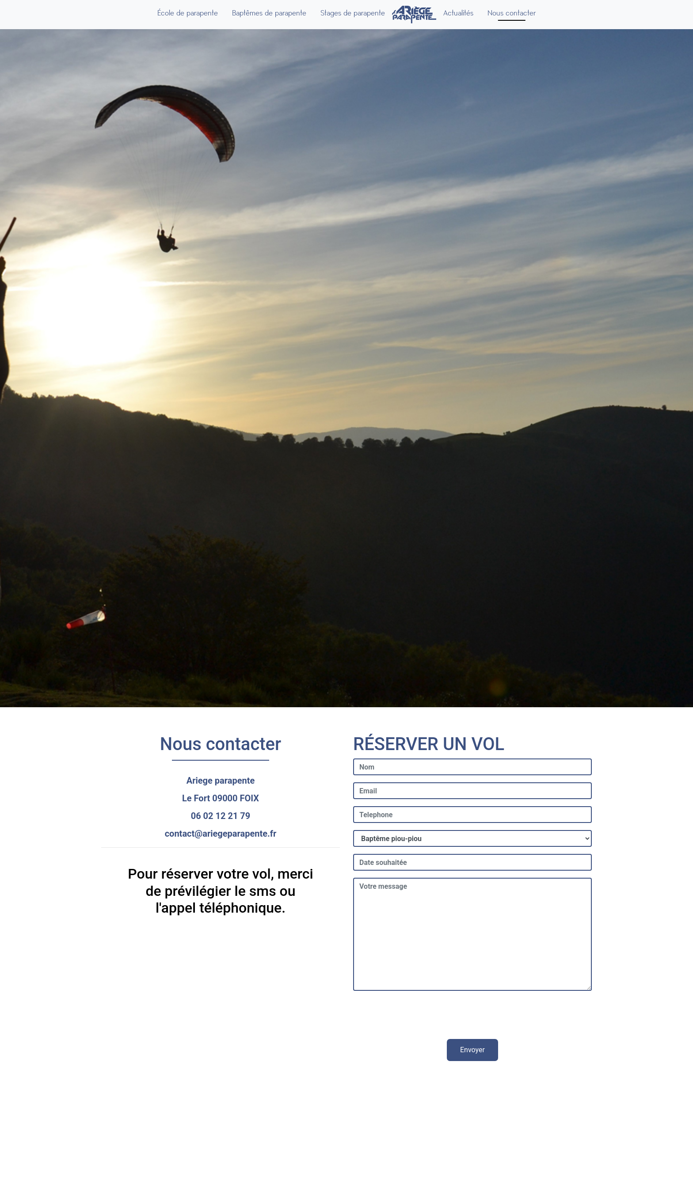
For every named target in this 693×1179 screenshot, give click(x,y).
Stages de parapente (352, 13)
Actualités (458, 13)
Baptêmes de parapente (269, 13)
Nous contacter (511, 13)
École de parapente (187, 13)
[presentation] (472, 1015)
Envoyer (472, 1050)
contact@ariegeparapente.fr (221, 833)
